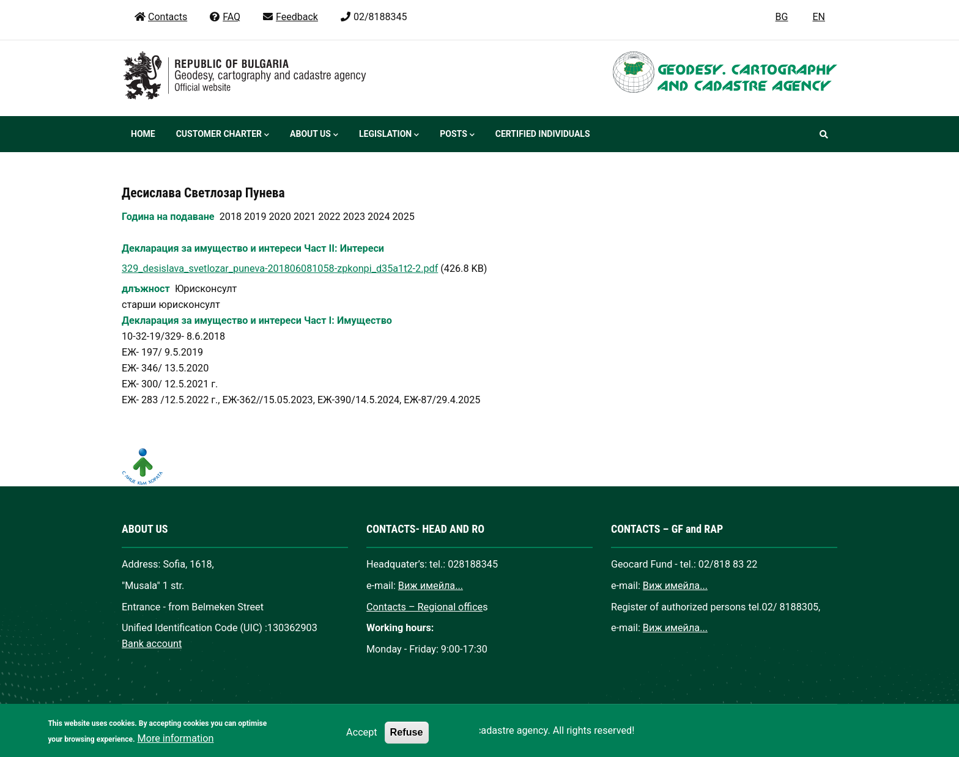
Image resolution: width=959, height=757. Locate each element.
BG (782, 17)
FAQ (224, 17)
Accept (361, 739)
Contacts (160, 17)
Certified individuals (542, 134)
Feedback (290, 17)
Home (143, 134)
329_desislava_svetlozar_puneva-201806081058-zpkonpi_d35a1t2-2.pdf (280, 268)
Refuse (406, 739)
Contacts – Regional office (424, 607)
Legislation (389, 135)
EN (818, 17)
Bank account (152, 643)
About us (314, 135)
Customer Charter (222, 135)
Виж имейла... (430, 585)
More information (176, 746)
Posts (457, 135)
